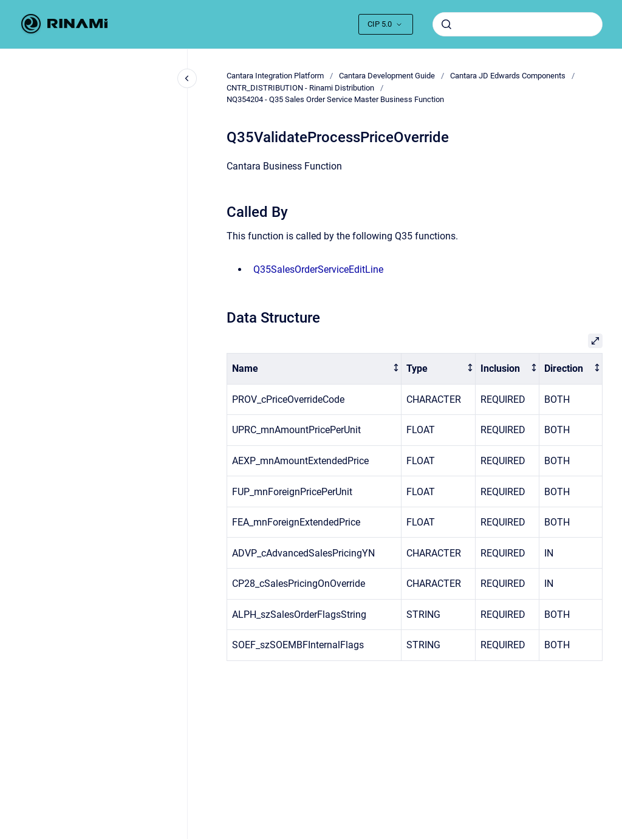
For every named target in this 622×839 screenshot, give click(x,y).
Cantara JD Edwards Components (508, 75)
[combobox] (517, 24)
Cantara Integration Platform (275, 75)
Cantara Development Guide (387, 75)
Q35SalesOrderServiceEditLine (318, 269)
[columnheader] (314, 369)
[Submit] (446, 24)
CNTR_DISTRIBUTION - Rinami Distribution (300, 87)
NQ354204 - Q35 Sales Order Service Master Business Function (335, 99)
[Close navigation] (187, 78)
